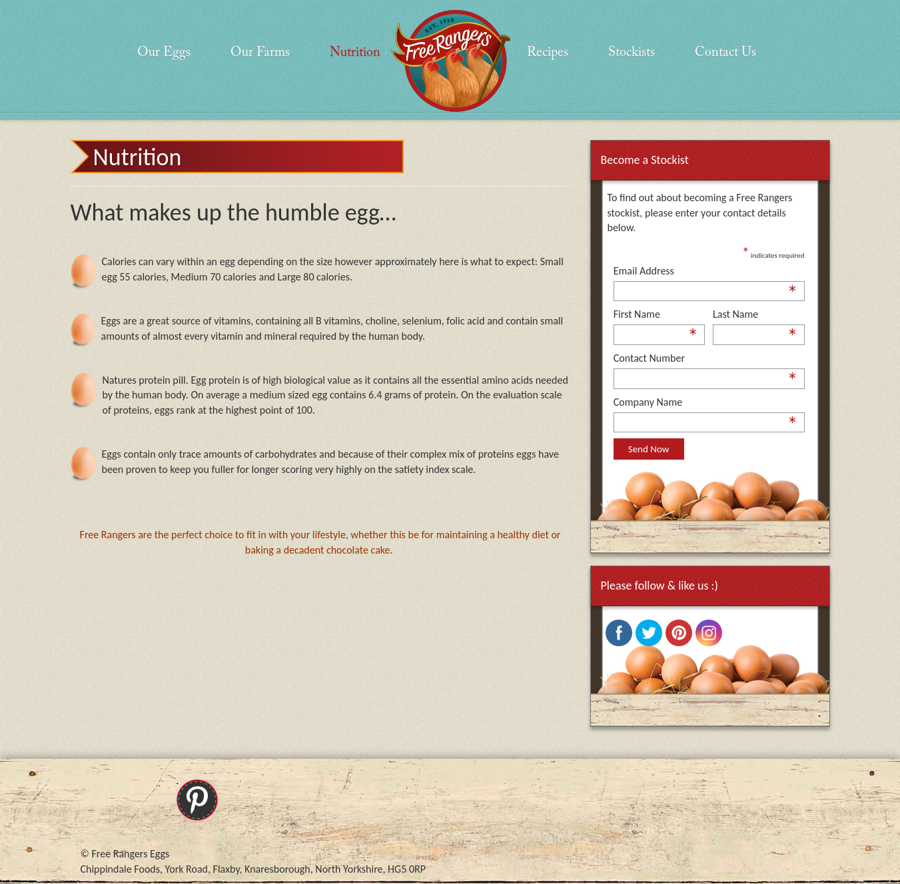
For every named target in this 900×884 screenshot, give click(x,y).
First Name (656, 315)
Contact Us (725, 52)
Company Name (706, 403)
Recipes (547, 52)
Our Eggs (164, 52)
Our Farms (260, 52)
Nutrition (355, 52)
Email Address (706, 271)
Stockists (631, 52)
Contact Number (706, 359)
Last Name (755, 315)
